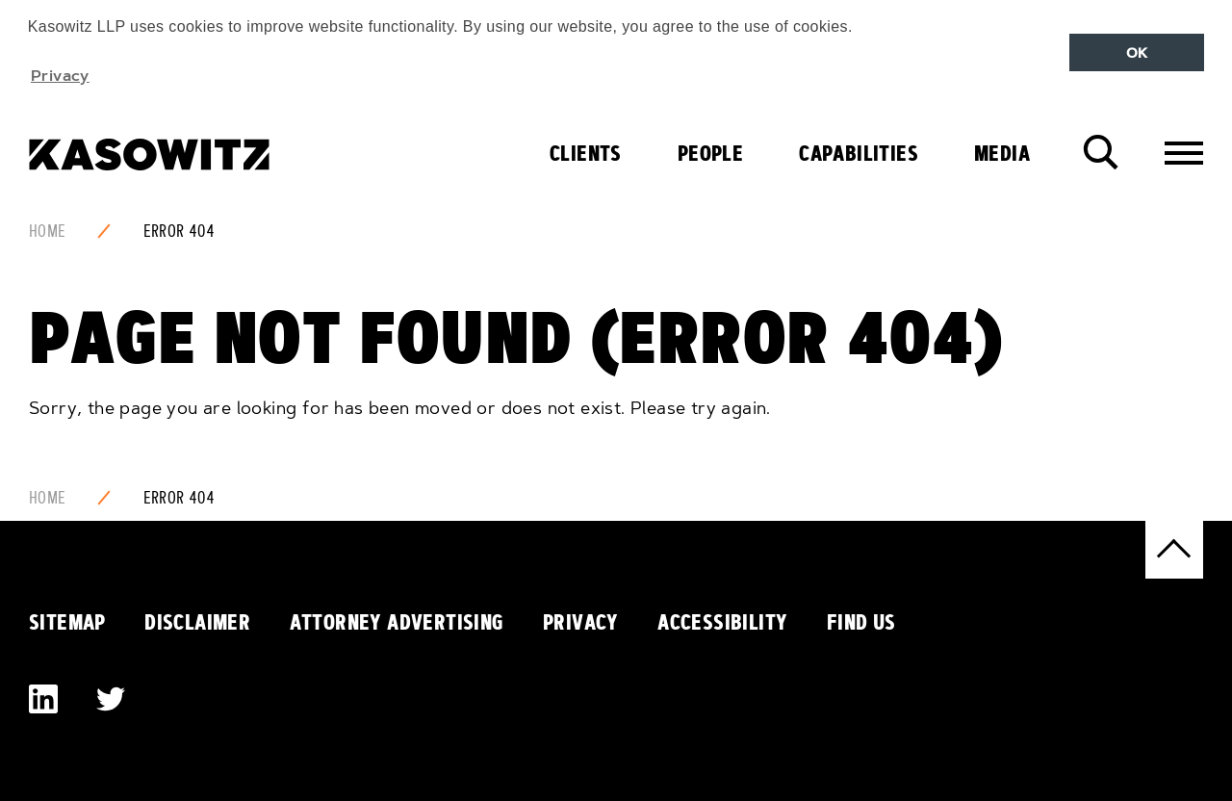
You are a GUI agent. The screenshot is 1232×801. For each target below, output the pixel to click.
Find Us (861, 621)
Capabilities (858, 153)
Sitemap (67, 621)
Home (47, 231)
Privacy (581, 621)
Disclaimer (197, 621)
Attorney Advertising (397, 621)
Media (1002, 153)
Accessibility (722, 621)
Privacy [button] (60, 75)
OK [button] (1137, 53)
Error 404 (179, 231)
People (710, 153)
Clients (586, 153)
